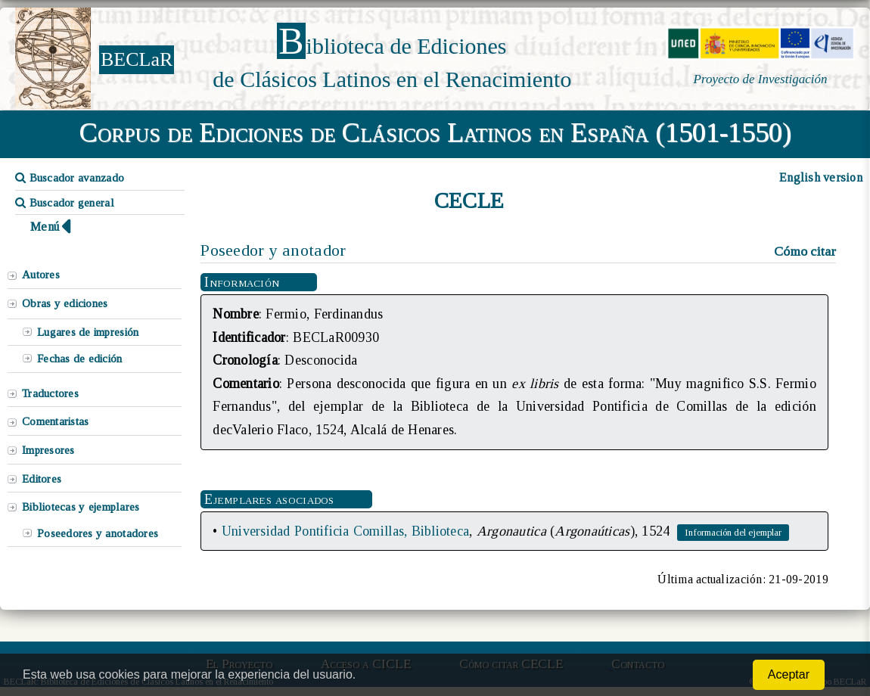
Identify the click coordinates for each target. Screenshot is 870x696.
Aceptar (788, 674)
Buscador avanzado (69, 178)
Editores (41, 479)
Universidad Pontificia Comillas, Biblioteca (345, 531)
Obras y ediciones (65, 303)
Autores (41, 275)
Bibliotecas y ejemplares (80, 507)
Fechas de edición (80, 359)
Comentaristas (55, 421)
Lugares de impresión (87, 332)
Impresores (48, 450)
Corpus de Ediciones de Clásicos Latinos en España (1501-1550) (435, 132)
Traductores (50, 393)
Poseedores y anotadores (97, 533)
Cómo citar (805, 251)
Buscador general (64, 203)
